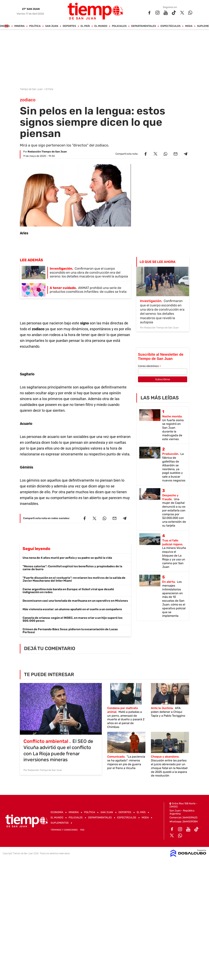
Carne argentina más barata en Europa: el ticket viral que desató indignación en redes (68, 590)
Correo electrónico (149, 366)
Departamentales (143, 26)
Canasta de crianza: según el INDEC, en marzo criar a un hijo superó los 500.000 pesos (73, 619)
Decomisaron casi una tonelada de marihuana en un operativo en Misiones (75, 600)
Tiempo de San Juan (31, 89)
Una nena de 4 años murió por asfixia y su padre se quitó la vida (67, 557)
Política (35, 26)
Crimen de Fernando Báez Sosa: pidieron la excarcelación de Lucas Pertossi (70, 631)
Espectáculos (171, 26)
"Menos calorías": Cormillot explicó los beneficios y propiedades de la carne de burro (72, 568)
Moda (189, 26)
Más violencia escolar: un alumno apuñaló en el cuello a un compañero (72, 609)
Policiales (119, 26)
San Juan (51, 26)
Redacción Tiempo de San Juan (47, 151)
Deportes (69, 26)
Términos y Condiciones (64, 830)
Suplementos (60, 822)
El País (85, 26)
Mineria (19, 26)
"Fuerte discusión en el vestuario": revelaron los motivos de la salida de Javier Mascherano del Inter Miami (74, 579)
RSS (82, 830)
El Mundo (100, 26)
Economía (57, 812)
